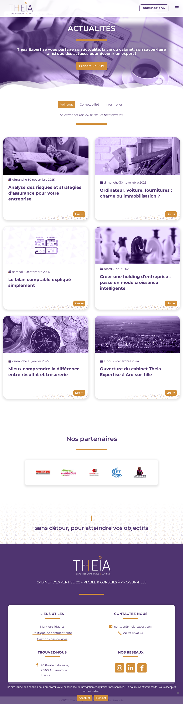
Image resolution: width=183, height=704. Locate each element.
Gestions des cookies (52, 639)
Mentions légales (52, 626)
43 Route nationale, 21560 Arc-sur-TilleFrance (55, 670)
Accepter (84, 697)
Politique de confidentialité (52, 633)
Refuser (101, 697)
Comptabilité (89, 104)
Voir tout (66, 104)
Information (114, 104)
